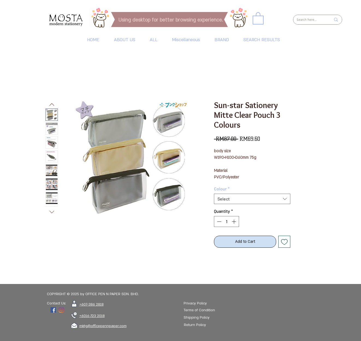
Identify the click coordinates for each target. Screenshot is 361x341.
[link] (258, 18)
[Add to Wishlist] (284, 242)
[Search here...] (310, 19)
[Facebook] (53, 310)
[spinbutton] (226, 221)
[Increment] (234, 221)
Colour (221, 188)
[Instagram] (61, 310)
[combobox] (252, 199)
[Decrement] (218, 221)
